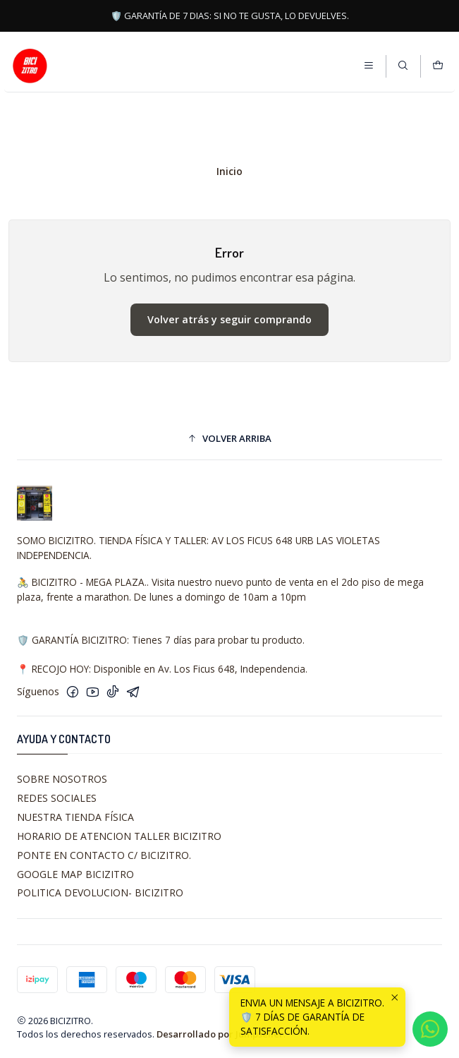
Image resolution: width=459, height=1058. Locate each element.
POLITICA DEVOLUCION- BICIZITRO (100, 892)
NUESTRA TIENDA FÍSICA (75, 817)
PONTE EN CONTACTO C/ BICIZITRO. (104, 855)
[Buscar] (403, 66)
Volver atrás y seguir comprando (229, 319)
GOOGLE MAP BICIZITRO (75, 874)
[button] (229, 438)
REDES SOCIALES (57, 798)
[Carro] (437, 66)
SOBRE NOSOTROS (62, 779)
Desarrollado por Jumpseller (220, 1034)
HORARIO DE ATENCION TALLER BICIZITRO (119, 836)
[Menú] (368, 66)
